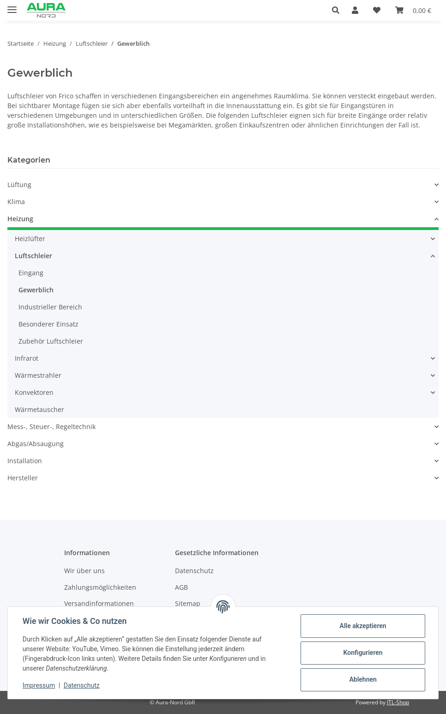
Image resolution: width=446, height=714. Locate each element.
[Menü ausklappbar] (12, 6)
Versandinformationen (99, 603)
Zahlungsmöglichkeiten (100, 587)
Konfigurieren (362, 652)
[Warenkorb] (413, 10)
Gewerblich (36, 289)
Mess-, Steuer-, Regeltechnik (51, 426)
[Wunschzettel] (377, 10)
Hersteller (22, 477)
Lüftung (19, 184)
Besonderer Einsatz (48, 324)
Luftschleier (33, 255)
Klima (16, 201)
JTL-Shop (398, 702)
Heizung (20, 218)
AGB (181, 587)
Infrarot (26, 358)
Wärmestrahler (38, 375)
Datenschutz (82, 685)
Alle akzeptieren (362, 625)
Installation (24, 460)
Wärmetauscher (39, 409)
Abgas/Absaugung (35, 443)
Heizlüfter (30, 238)
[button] (338, 10)
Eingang (30, 272)
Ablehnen (362, 679)
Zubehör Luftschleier (50, 341)
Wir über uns (84, 570)
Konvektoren (34, 392)
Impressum (39, 685)
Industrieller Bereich (50, 307)
